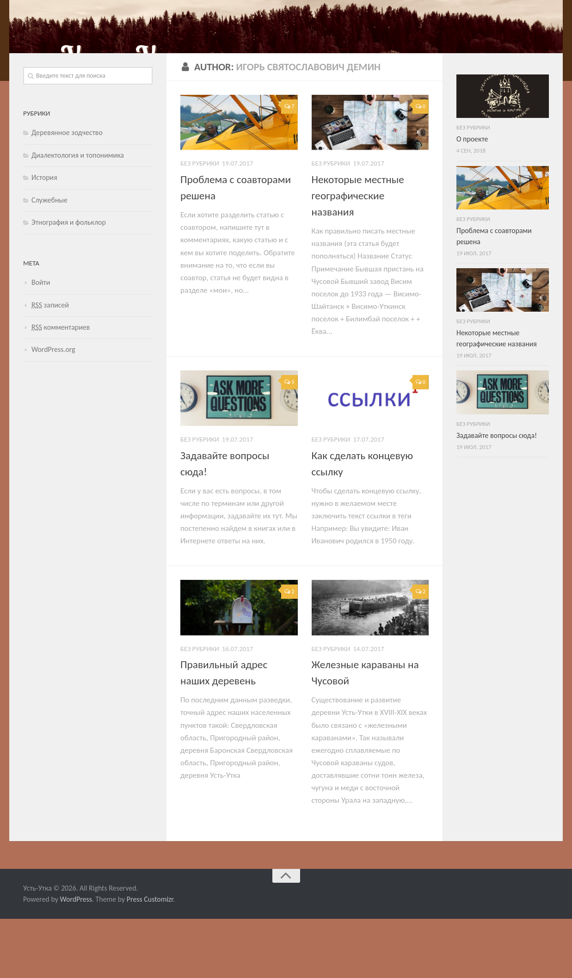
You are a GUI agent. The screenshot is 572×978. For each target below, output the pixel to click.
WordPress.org (53, 408)
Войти (40, 341)
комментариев (60, 386)
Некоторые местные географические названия (358, 254)
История (44, 236)
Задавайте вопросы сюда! (496, 494)
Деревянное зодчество (67, 191)
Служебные (49, 259)
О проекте (472, 198)
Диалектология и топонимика (77, 214)
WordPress (76, 958)
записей (50, 363)
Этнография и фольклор (68, 281)
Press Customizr (150, 958)
